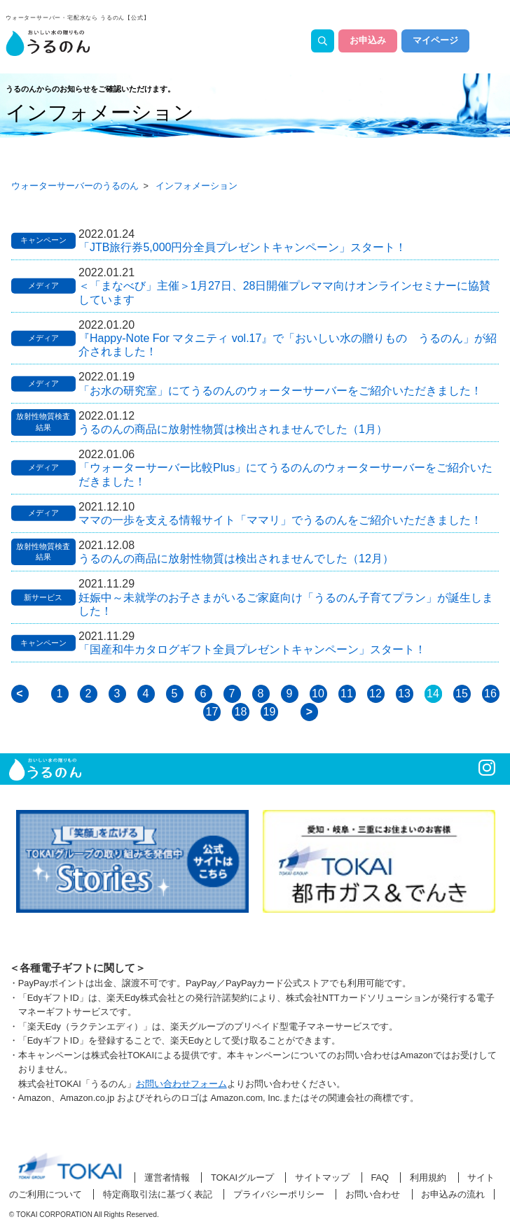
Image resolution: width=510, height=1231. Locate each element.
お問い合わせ (372, 1194)
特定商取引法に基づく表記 (157, 1194)
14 (433, 693)
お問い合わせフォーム (181, 1084)
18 (241, 712)
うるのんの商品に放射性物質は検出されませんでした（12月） (236, 558)
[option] (132, 861)
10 (318, 693)
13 (404, 693)
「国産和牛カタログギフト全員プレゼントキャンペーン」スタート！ (252, 649)
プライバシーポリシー (278, 1194)
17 (212, 712)
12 (375, 693)
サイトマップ (322, 1177)
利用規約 (428, 1177)
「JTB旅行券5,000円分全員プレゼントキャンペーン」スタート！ (242, 247)
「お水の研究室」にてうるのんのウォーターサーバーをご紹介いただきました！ (280, 391)
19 (269, 712)
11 (346, 693)
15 (461, 693)
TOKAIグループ (242, 1177)
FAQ (380, 1177)
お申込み (368, 40)
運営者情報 (167, 1177)
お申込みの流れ (453, 1194)
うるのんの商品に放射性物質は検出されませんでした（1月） (232, 429)
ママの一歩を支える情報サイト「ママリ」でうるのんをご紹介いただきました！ (280, 520)
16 (490, 693)
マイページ (435, 40)
